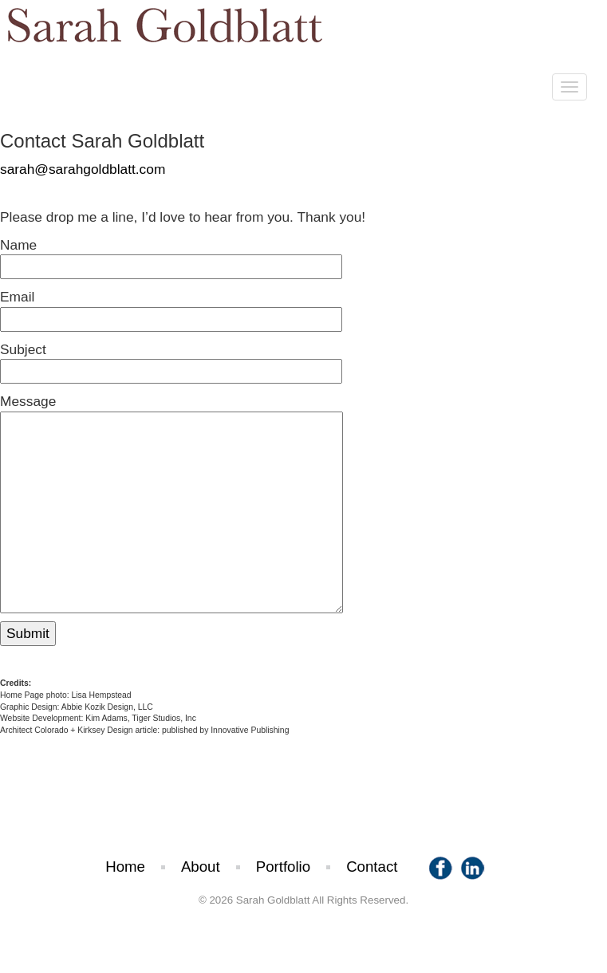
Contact (371, 866)
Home (125, 866)
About (200, 866)
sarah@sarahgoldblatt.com (82, 169)
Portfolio (283, 866)
